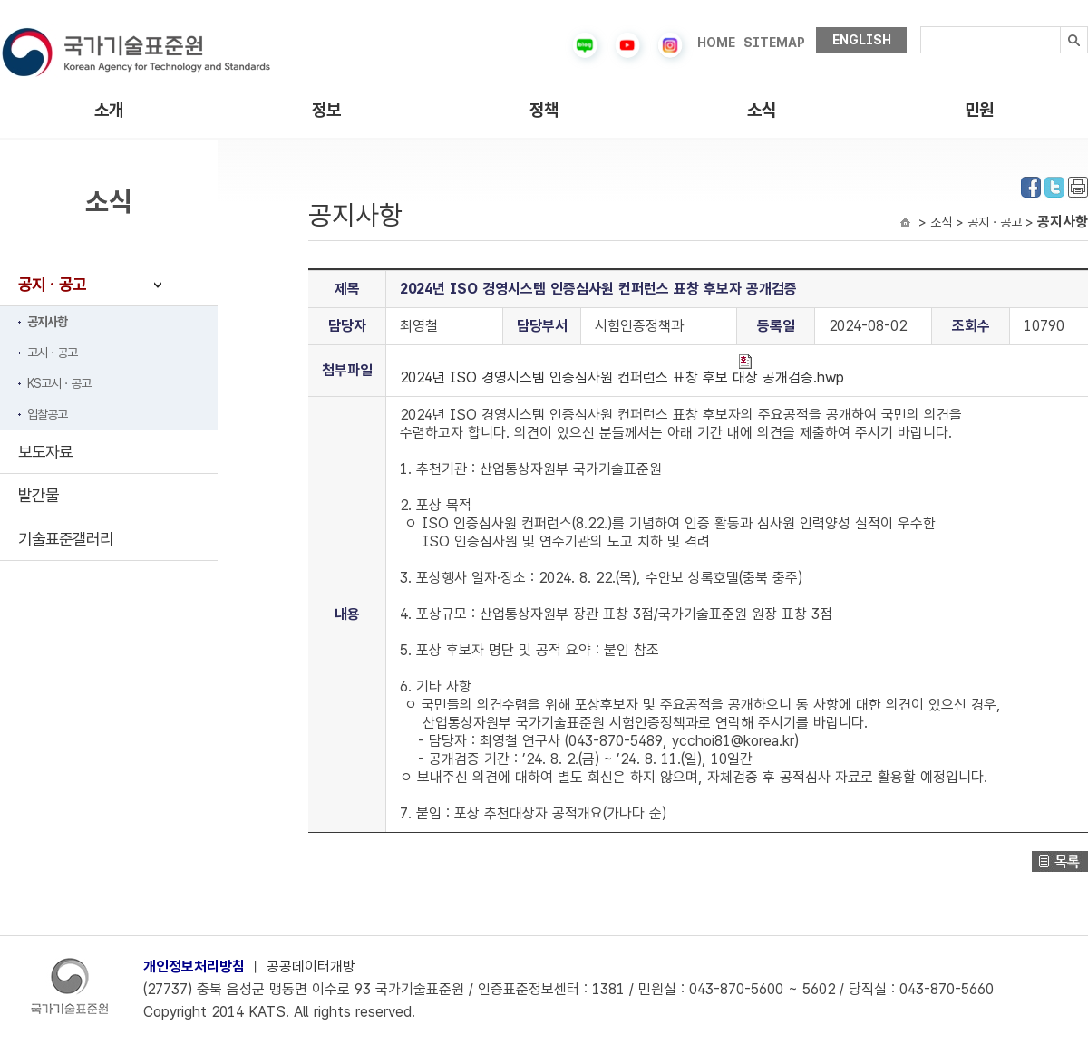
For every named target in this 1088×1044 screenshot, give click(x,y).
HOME (716, 42)
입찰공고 (47, 414)
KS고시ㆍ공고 (59, 383)
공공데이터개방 (311, 966)
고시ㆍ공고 (52, 352)
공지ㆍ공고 (52, 284)
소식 (761, 110)
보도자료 (45, 451)
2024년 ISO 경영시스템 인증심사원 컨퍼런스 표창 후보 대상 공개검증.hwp (622, 370)
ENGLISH (861, 40)
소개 (108, 110)
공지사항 (47, 321)
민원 (979, 110)
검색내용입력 (920, 26)
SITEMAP (774, 42)
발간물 (38, 495)
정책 (544, 110)
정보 (326, 110)
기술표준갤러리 (65, 538)
